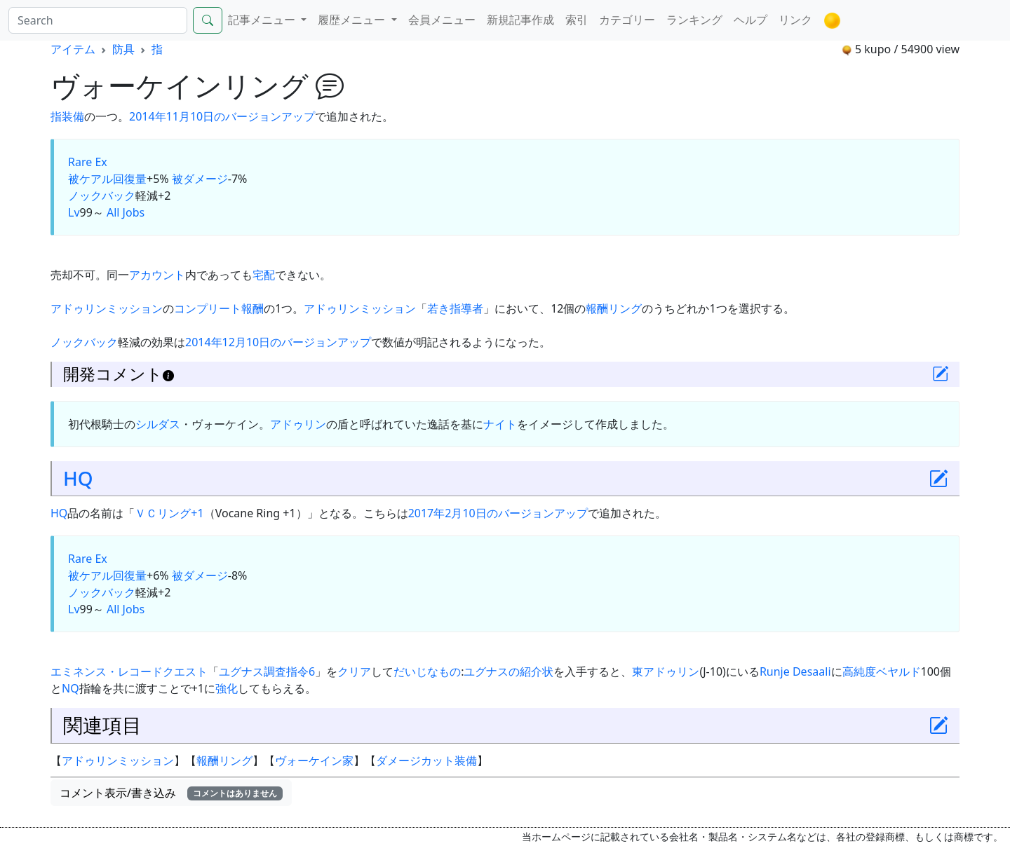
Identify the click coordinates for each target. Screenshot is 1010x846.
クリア (354, 671)
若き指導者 (455, 308)
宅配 (263, 274)
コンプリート (207, 308)
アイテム (72, 49)
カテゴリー (627, 19)
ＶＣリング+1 (169, 513)
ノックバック (101, 195)
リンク (795, 19)
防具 (123, 49)
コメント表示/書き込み (171, 792)
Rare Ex (87, 162)
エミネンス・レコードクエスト (129, 671)
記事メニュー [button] (263, 19)
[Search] (97, 20)
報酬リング (614, 308)
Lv (74, 212)
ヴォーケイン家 (314, 760)
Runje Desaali (795, 671)
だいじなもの (427, 671)
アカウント (157, 274)
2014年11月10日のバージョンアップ (222, 116)
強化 (226, 688)
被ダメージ (200, 178)
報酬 (252, 308)
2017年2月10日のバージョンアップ (498, 513)
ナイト (500, 424)
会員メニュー (442, 19)
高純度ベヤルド (881, 671)
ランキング (694, 19)
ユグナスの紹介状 (508, 671)
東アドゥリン (665, 671)
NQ (70, 688)
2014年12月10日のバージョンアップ (278, 342)
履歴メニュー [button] (353, 19)
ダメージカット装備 (426, 760)
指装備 (67, 116)
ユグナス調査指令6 (267, 671)
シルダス (157, 424)
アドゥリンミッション (106, 308)
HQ (78, 478)
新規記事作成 (520, 19)
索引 (576, 19)
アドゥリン (298, 424)
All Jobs (125, 212)
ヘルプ (750, 19)
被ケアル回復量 (107, 178)
